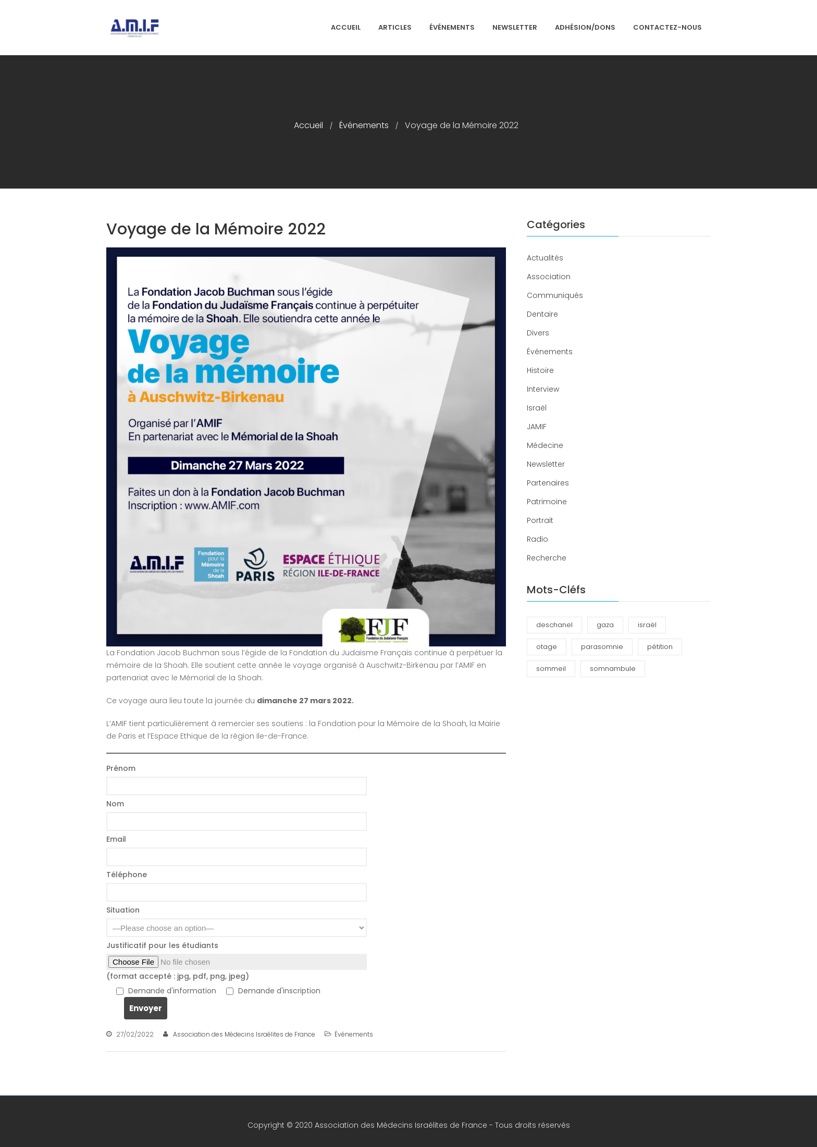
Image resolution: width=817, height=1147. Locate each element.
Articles (395, 27)
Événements (452, 27)
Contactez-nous (667, 27)
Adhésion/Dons (585, 27)
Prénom (306, 779)
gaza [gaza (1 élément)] (605, 625)
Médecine (545, 445)
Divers (538, 333)
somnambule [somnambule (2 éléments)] (613, 669)
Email (306, 850)
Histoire (540, 370)
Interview (543, 389)
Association (549, 276)
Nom (306, 815)
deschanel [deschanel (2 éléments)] (554, 625)
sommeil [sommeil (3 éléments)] (551, 669)
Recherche (546, 558)
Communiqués (555, 295)
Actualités (545, 258)
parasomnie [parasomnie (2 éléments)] (602, 647)
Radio (537, 539)
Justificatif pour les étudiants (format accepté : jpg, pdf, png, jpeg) (306, 960)
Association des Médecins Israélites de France (244, 1034)
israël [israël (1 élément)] (647, 625)
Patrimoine (547, 501)
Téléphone (306, 885)
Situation (306, 921)
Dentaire (542, 314)
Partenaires (548, 483)
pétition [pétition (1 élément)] (660, 647)
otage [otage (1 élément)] (546, 647)
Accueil (346, 27)
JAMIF (537, 426)
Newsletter (514, 27)
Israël (537, 408)
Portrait (540, 520)
